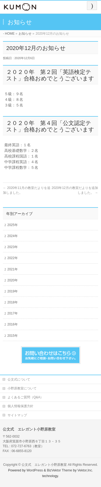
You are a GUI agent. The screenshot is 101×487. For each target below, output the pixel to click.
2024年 (12, 236)
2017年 (12, 313)
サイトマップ (17, 415)
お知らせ (25, 33)
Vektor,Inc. (85, 470)
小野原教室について (22, 388)
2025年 (12, 225)
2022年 (12, 258)
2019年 (12, 291)
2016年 (12, 324)
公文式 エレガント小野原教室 (44, 465)
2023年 (12, 247)
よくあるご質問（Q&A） (25, 397)
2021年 (12, 269)
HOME (10, 33)
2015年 (12, 336)
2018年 (12, 302)
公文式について (19, 379)
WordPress (34, 470)
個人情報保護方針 (20, 406)
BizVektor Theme (59, 470)
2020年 (12, 280)
